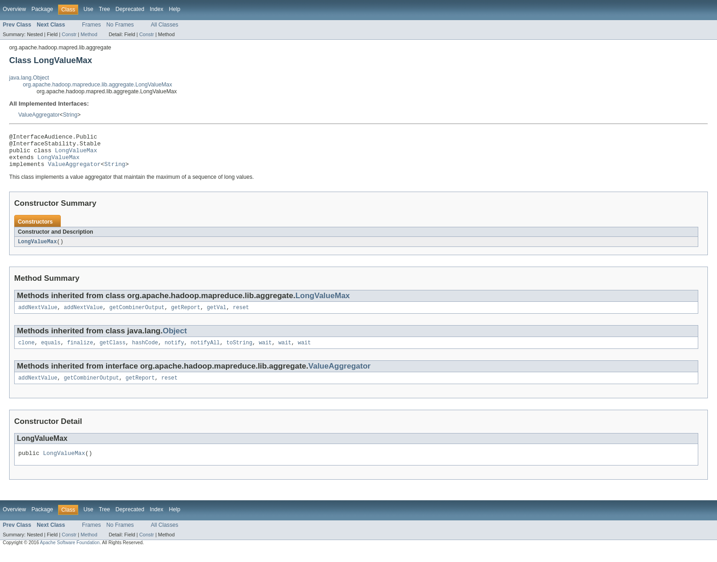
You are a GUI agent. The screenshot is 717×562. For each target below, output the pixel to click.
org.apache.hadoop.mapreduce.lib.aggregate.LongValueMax (97, 84)
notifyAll (205, 351)
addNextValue (37, 315)
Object (175, 339)
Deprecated (130, 9)
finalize (80, 351)
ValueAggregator (38, 115)
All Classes (164, 24)
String (70, 115)
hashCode (145, 351)
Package (42, 9)
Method (88, 34)
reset (241, 315)
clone (26, 351)
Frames (91, 24)
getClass (113, 351)
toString (239, 351)
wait (265, 351)
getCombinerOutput (137, 315)
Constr (69, 34)
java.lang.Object (29, 78)
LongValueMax (76, 154)
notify (174, 351)
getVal (216, 315)
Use (88, 9)
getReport (185, 315)
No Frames (120, 24)
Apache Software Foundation (70, 554)
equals (51, 351)
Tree (104, 9)
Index (156, 9)
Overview (14, 9)
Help (174, 9)
